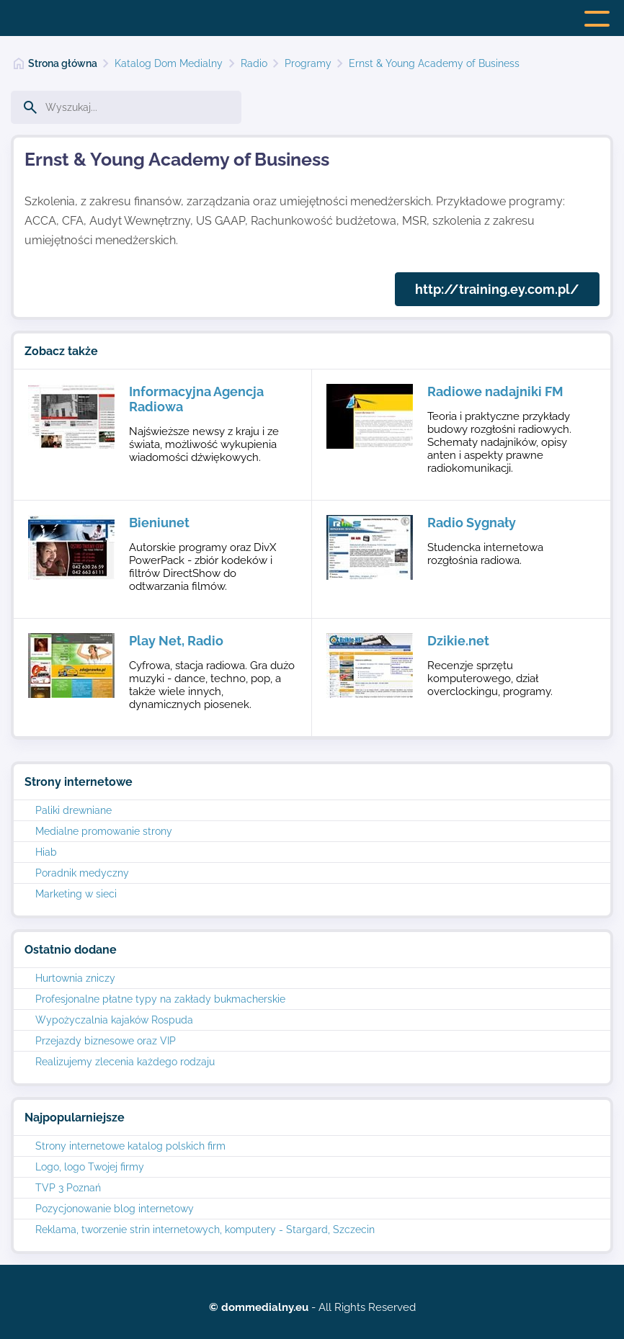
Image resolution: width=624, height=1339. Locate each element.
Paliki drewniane (73, 810)
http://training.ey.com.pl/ (497, 289)
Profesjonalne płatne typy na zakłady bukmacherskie (160, 999)
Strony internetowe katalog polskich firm (130, 1146)
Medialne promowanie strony (103, 831)
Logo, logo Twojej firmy (89, 1167)
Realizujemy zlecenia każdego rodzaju (125, 1061)
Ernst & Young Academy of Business (434, 63)
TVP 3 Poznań (68, 1188)
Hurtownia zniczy (75, 978)
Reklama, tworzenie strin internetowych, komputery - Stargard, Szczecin (205, 1229)
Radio (254, 63)
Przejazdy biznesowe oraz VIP (105, 1041)
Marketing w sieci (76, 894)
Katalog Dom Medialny (169, 63)
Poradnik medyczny (82, 873)
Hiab (46, 852)
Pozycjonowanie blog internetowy (114, 1208)
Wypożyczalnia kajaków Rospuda (114, 1020)
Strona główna (62, 63)
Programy (308, 63)
